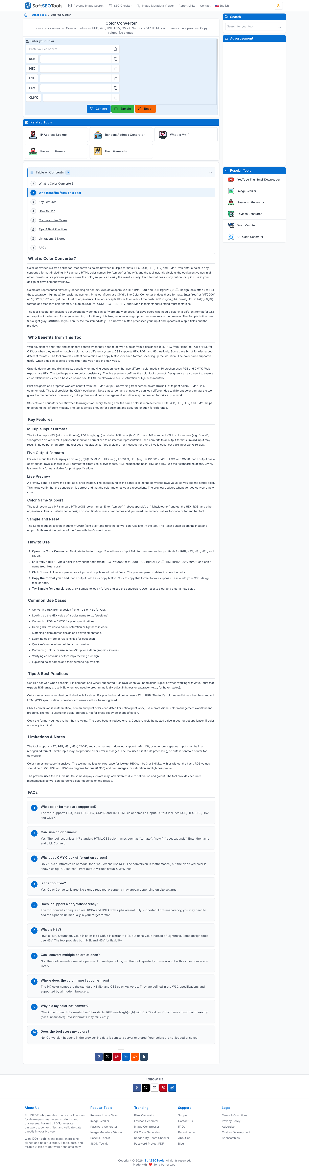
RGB (32, 59)
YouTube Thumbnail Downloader (258, 179)
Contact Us (185, 1121)
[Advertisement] (254, 103)
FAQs (181, 1126)
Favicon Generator (249, 213)
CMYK (33, 97)
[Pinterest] (117, 1062)
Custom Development (236, 1132)
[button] (121, 172)
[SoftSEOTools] (45, 5)
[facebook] (137, 1088)
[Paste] (115, 49)
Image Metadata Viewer (106, 1132)
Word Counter (246, 225)
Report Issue (186, 1132)
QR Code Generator (250, 236)
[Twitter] (107, 1062)
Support (183, 1115)
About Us (184, 1138)
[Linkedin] (126, 1062)
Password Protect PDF (149, 1143)
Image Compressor (146, 1126)
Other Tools (39, 14)
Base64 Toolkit (100, 1138)
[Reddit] (135, 1062)
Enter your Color (40, 41)
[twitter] (146, 1088)
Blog (181, 1143)
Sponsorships (231, 1138)
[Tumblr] (144, 1062)
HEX (32, 68)
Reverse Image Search (105, 1115)
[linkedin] (172, 1088)
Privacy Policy (231, 1121)
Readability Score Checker (151, 1138)
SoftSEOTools (154, 1160)
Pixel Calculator (144, 1115)
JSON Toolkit (99, 1143)
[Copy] (116, 59)
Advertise (228, 1126)
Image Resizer (246, 191)
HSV (32, 88)
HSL (32, 78)
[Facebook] (99, 1062)
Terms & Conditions (234, 1115)
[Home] (26, 15)
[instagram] (154, 1087)
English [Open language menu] (222, 5)
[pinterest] (163, 1088)
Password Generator (250, 202)
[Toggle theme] (279, 6)
